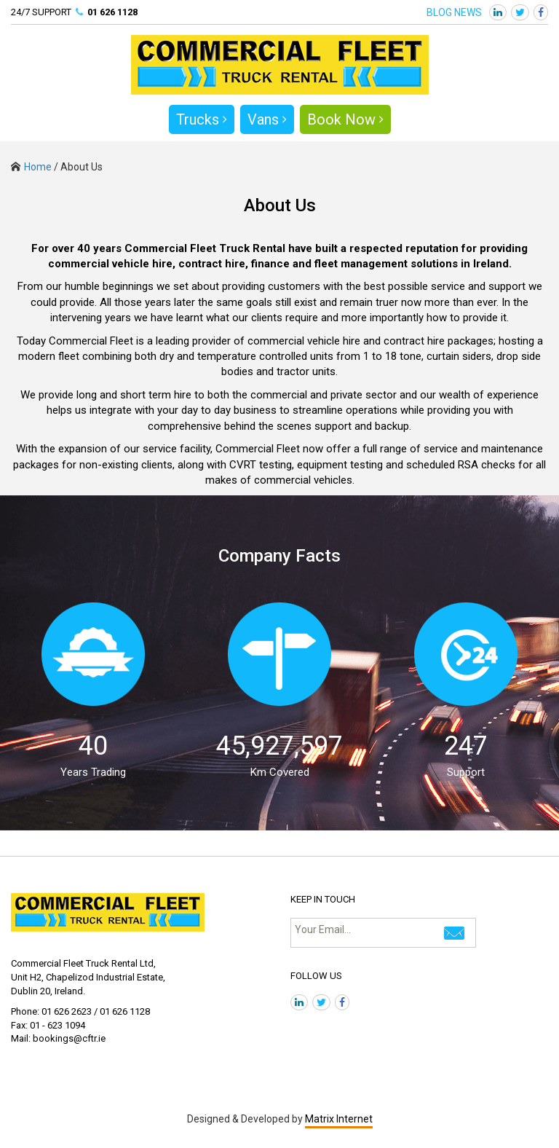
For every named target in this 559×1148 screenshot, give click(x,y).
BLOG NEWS (454, 12)
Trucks (201, 119)
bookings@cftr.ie (69, 1038)
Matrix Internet (339, 1119)
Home (31, 167)
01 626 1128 (112, 12)
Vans (267, 119)
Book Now (345, 119)
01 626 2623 (66, 1011)
